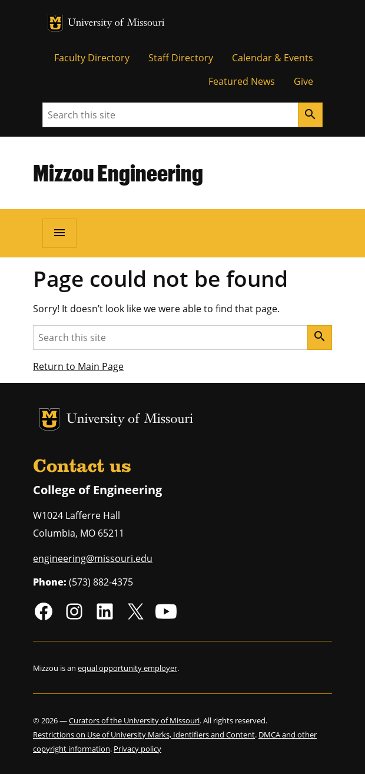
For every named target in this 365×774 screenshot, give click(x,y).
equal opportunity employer (127, 668)
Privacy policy (137, 748)
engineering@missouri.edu (92, 558)
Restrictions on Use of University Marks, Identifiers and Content (144, 734)
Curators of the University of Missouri (134, 720)
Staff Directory (180, 57)
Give (303, 81)
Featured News (241, 81)
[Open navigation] (59, 233)
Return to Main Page (78, 366)
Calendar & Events (272, 57)
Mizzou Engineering (118, 172)
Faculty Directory (92, 57)
